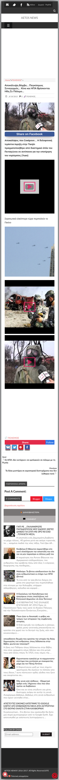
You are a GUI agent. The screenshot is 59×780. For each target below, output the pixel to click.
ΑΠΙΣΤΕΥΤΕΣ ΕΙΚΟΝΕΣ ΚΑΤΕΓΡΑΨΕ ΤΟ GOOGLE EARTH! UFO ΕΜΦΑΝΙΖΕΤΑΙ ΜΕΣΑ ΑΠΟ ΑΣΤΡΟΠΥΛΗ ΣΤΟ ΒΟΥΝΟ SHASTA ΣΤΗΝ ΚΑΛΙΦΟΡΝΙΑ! (29, 706)
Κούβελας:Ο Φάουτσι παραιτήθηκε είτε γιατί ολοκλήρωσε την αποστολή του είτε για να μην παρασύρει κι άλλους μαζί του (35, 551)
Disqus (48, 499)
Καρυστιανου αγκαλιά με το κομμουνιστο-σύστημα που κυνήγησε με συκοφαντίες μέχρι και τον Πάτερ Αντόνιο (36, 661)
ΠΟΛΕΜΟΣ (13, 437)
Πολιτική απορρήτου (18, 776)
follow (30, 5)
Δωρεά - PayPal (44, 4)
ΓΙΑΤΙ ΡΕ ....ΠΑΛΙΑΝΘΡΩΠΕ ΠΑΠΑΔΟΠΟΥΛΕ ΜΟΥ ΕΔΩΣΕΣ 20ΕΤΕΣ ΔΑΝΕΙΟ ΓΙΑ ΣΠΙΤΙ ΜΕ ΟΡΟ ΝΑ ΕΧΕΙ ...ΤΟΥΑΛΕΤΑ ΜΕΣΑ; (35, 530)
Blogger (36, 499)
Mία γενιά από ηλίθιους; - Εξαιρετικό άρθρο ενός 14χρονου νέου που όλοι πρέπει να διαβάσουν (33, 683)
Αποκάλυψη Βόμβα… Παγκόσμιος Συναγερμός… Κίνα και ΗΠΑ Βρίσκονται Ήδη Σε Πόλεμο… (27, 88)
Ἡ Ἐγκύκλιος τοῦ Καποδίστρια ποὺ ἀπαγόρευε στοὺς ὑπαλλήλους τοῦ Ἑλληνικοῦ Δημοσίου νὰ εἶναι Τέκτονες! (34, 596)
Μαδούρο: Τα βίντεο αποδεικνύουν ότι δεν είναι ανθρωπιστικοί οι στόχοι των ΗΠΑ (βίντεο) (36, 574)
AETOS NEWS (29, 17)
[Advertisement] (29, 53)
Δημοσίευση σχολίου (15, 505)
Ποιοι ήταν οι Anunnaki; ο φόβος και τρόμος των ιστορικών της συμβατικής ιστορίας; (34, 619)
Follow (50, 442)
